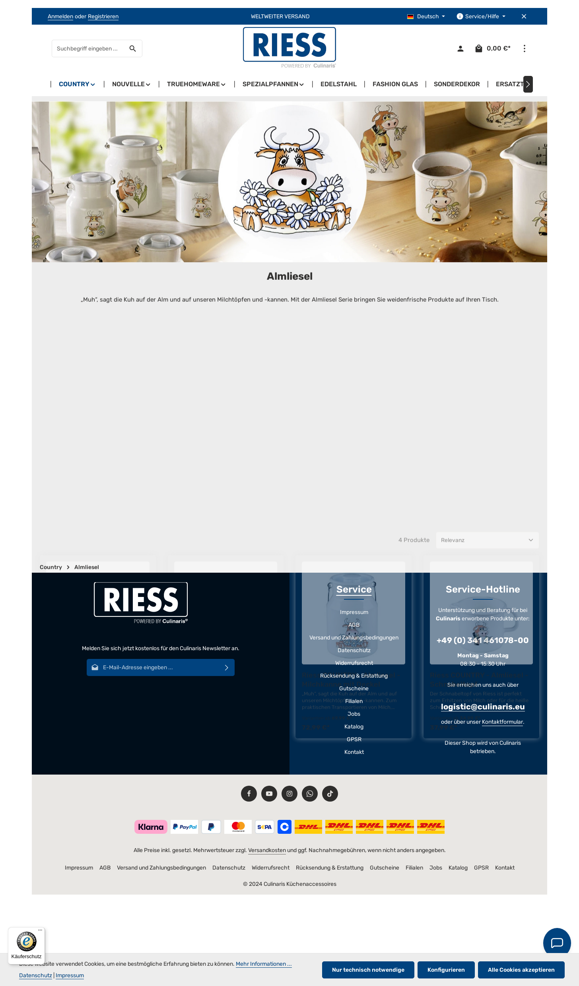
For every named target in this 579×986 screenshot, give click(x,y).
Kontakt (354, 752)
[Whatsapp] (310, 794)
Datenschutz (354, 650)
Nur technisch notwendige (368, 970)
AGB (353, 625)
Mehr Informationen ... (264, 964)
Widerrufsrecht (354, 663)
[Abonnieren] (227, 667)
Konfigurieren (446, 970)
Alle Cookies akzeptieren (521, 970)
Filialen (354, 701)
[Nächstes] (528, 84)
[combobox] (88, 48)
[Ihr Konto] (460, 48)
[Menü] (40, 932)
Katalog (353, 726)
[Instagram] (289, 794)
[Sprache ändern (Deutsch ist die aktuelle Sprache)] (426, 16)
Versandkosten (267, 850)
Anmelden (60, 16)
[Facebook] (249, 794)
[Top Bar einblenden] (524, 48)
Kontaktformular (502, 722)
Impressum (354, 612)
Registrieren (103, 16)
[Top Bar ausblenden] (524, 16)
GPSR (354, 739)
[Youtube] (269, 794)
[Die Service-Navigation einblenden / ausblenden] (480, 16)
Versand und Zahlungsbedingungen (353, 637)
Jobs (354, 714)
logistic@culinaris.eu (483, 706)
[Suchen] (133, 48)
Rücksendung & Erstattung (354, 675)
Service (354, 589)
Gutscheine (354, 688)
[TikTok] (330, 794)
